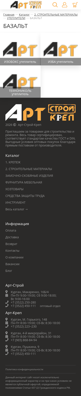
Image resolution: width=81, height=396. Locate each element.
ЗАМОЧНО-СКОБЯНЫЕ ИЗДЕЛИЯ (29, 176)
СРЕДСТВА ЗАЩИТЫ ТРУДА (24, 196)
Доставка (12, 237)
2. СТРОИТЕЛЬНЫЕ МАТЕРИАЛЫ (56, 14)
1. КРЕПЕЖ (13, 162)
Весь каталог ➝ (16, 209)
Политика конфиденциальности (24, 369)
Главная (8, 14)
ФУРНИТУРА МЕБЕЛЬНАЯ (23, 182)
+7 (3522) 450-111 (23, 306)
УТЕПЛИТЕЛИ (16, 18)
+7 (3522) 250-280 (23, 302)
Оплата (10, 230)
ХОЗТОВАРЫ (14, 189)
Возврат (11, 244)
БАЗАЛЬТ (36, 18)
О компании (14, 257)
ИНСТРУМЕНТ (15, 202)
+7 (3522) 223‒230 (24, 326)
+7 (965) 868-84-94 (24, 340)
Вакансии (12, 264)
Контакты (12, 250)
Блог (8, 271)
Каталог (24, 14)
